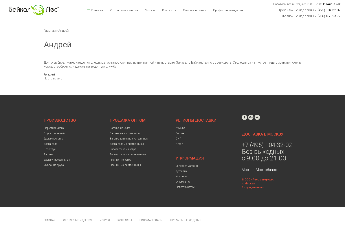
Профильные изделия (228, 10)
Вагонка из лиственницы (125, 133)
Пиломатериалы (194, 10)
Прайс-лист (332, 4)
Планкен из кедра (120, 159)
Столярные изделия (124, 10)
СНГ (178, 138)
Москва (180, 128)
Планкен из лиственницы (125, 165)
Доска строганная (54, 138)
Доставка (181, 171)
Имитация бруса (54, 165)
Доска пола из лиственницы (127, 143)
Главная (97, 10)
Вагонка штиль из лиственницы (129, 138)
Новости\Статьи (185, 187)
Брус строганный (54, 133)
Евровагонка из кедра (123, 149)
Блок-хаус (50, 149)
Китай (179, 143)
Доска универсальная (57, 159)
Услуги (150, 10)
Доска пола (50, 143)
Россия (180, 133)
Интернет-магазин (187, 165)
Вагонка (48, 154)
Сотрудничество (253, 187)
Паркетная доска (54, 128)
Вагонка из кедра (120, 128)
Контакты (169, 10)
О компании (183, 181)
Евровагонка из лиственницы (128, 154)
